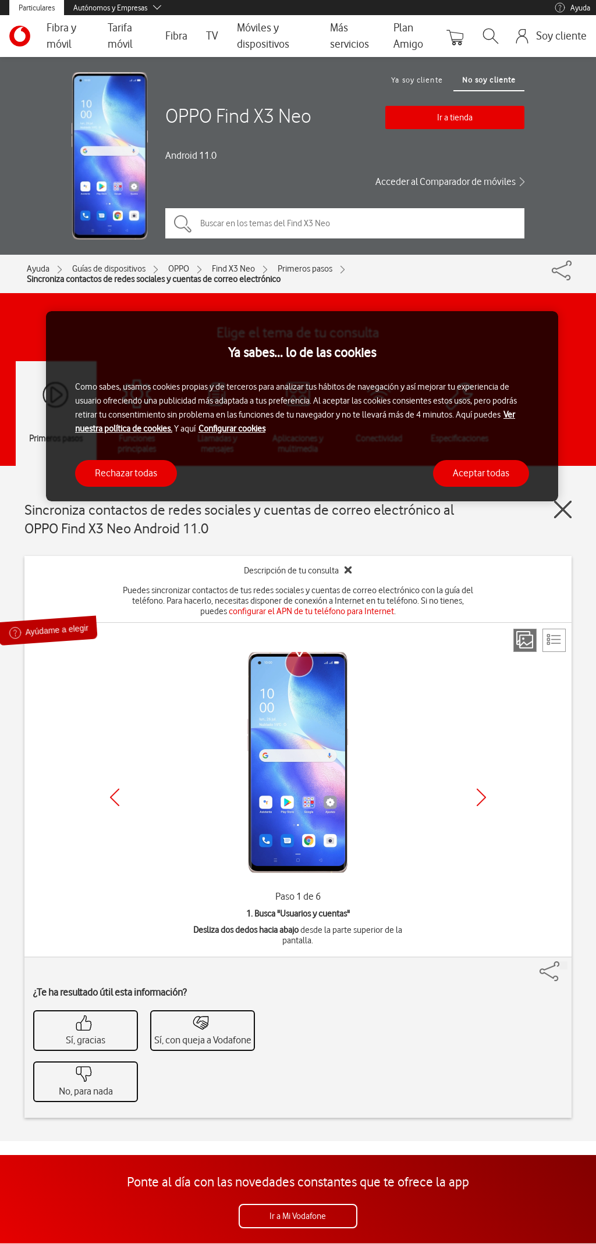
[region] (302, 406)
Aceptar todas (481, 473)
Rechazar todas (126, 473)
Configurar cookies (231, 428)
